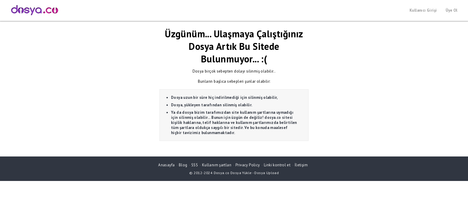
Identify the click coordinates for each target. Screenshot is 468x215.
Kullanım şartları (217, 165)
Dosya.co (222, 173)
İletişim (301, 165)
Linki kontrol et (277, 165)
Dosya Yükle (241, 173)
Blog (183, 165)
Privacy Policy (247, 165)
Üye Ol (451, 10)
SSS (194, 165)
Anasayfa (166, 165)
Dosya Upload (266, 173)
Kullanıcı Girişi (423, 10)
